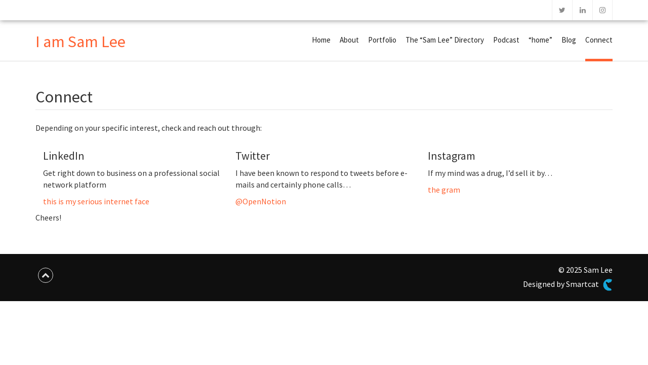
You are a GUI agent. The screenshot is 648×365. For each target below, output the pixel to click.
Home (321, 40)
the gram (444, 190)
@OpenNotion (260, 201)
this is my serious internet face (96, 201)
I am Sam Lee (80, 41)
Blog (568, 40)
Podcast (506, 40)
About (349, 40)
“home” (540, 40)
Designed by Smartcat (568, 285)
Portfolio (382, 40)
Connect (599, 40)
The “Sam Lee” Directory (445, 40)
